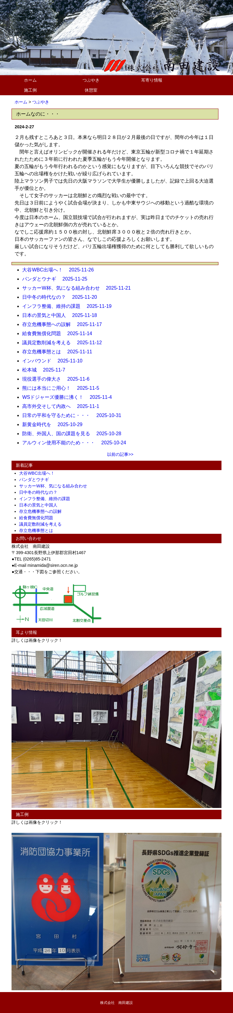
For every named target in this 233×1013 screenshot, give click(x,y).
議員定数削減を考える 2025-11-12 (64, 342)
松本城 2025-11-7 (46, 369)
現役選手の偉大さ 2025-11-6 (58, 379)
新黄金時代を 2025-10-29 (54, 424)
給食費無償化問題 (38, 517)
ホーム (30, 80)
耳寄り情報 (151, 80)
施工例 (30, 90)
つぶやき (91, 80)
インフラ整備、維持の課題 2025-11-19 (69, 306)
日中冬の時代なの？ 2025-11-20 (62, 297)
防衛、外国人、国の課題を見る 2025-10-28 (74, 433)
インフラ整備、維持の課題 (46, 498)
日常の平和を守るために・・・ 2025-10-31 (74, 415)
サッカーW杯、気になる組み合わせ (55, 485)
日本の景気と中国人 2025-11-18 (62, 315)
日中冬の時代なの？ (40, 492)
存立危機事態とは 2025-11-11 (59, 351)
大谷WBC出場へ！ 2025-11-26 (60, 269)
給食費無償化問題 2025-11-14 (59, 333)
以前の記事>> (120, 454)
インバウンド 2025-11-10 (54, 360)
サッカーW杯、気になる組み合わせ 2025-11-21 (78, 288)
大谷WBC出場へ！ (39, 473)
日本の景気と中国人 (40, 505)
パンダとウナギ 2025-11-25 (57, 278)
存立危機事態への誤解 (42, 511)
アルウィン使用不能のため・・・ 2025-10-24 (76, 442)
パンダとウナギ (36, 479)
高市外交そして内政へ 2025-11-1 (63, 406)
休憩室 (91, 90)
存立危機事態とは (38, 530)
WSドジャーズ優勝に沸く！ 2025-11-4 (69, 397)
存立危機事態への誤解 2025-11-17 (64, 324)
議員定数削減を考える (42, 524)
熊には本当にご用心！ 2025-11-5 (63, 388)
